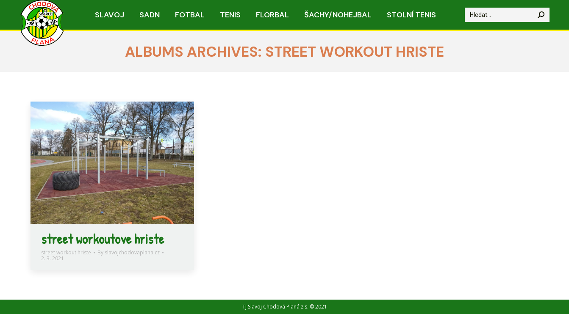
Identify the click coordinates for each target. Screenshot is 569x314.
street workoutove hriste (102, 239)
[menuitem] (109, 15)
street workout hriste (66, 252)
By (128, 253)
